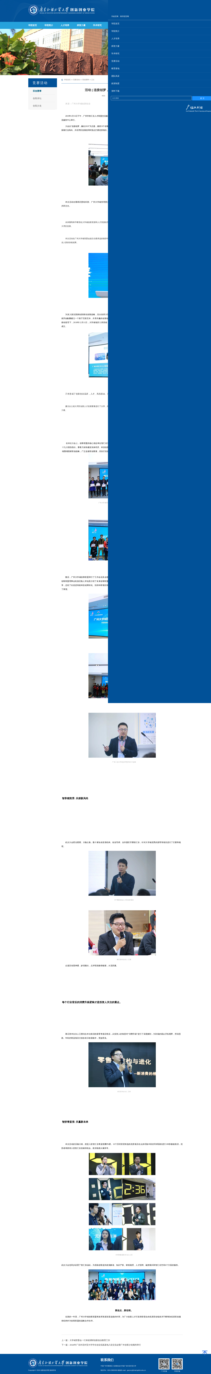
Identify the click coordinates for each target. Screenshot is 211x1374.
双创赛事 (37, 88)
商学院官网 (172, 2)
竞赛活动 (76, 77)
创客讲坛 (37, 95)
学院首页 (67, 77)
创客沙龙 (37, 102)
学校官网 (162, 2)
